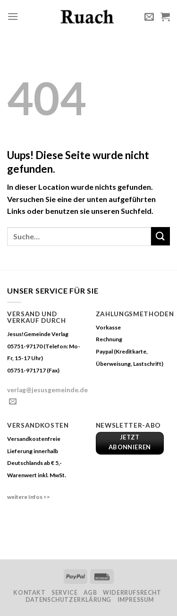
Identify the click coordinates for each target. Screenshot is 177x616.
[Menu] (12, 16)
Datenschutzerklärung (68, 599)
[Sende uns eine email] (13, 401)
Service (64, 592)
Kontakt (29, 592)
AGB (90, 592)
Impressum (136, 599)
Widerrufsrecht (132, 592)
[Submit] (160, 236)
